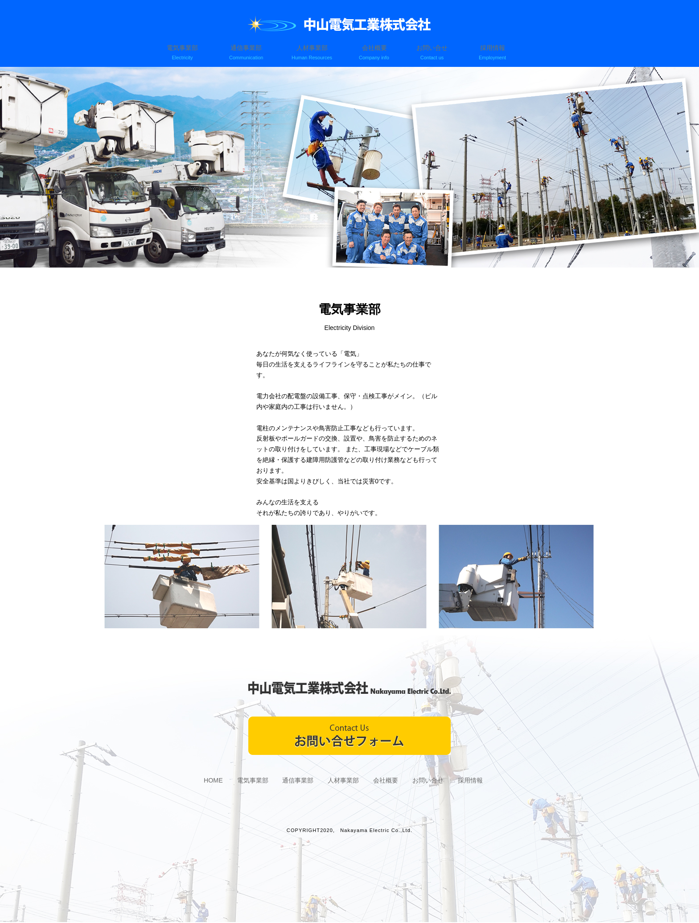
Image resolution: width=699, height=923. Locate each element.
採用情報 (494, 53)
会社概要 (373, 53)
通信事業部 (248, 53)
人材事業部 (312, 53)
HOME (200, 780)
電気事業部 (186, 53)
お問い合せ (435, 53)
